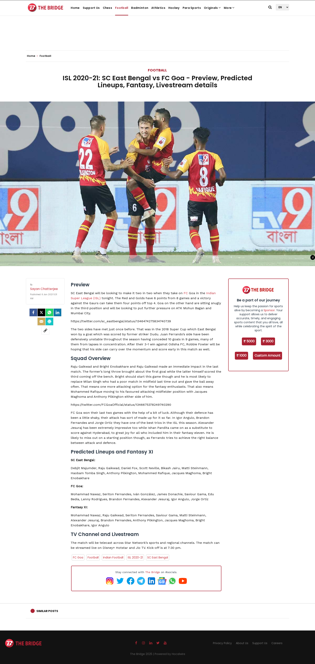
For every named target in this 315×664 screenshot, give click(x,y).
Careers (276, 643)
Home (75, 8)
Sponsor (269, 310)
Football (121, 8)
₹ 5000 (249, 341)
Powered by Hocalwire (170, 654)
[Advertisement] (157, 38)
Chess (107, 8)
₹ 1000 (241, 355)
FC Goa (78, 557)
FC (186, 293)
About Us (242, 643)
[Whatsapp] (49, 312)
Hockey (174, 8)
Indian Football (113, 557)
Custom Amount (267, 355)
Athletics (158, 8)
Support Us (91, 8)
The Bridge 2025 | (142, 654)
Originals (212, 8)
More (229, 8)
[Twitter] (41, 312)
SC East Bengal (157, 557)
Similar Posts (47, 611)
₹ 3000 (268, 341)
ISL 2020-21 (135, 557)
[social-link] (45, 330)
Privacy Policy (222, 643)
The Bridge (152, 572)
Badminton (139, 8)
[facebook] (33, 312)
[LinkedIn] (57, 312)
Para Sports (192, 8)
